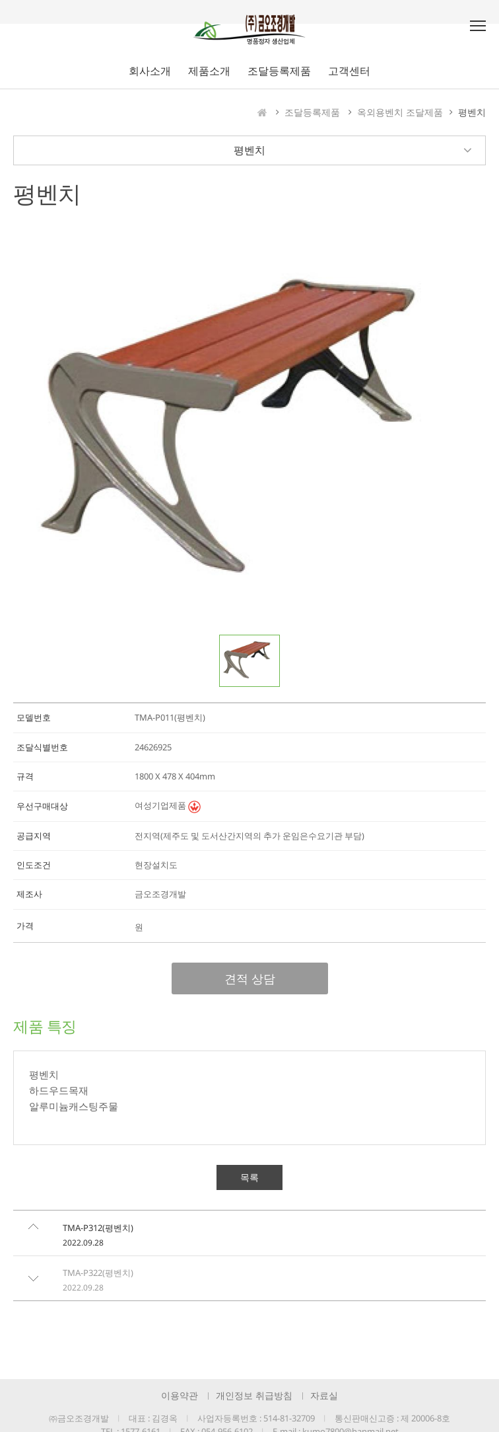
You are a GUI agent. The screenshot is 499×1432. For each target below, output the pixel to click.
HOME (262, 112)
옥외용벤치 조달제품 (400, 112)
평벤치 (472, 112)
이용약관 (179, 1395)
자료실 (324, 1395)
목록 (249, 1177)
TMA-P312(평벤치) (98, 1228)
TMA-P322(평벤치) (98, 1273)
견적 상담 (249, 978)
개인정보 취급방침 (254, 1395)
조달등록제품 (312, 112)
